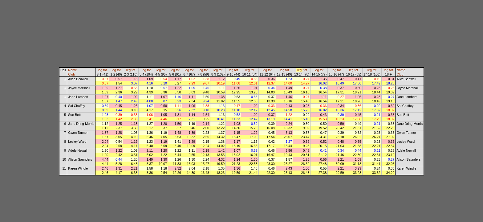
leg (100, 70)
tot (105, 70)
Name (72, 70)
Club (71, 74)
